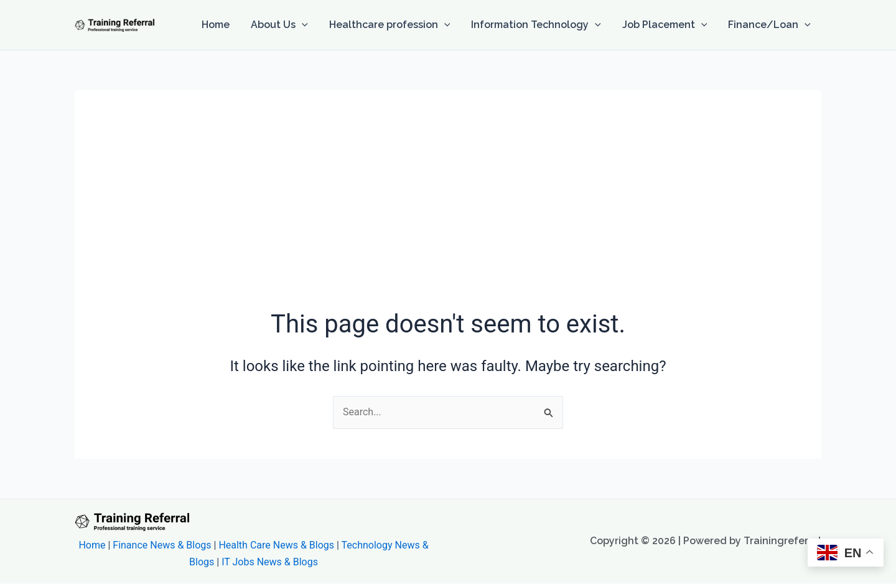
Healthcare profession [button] (394, 25)
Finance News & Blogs (162, 545)
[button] (307, 25)
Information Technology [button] (539, 25)
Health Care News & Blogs (276, 545)
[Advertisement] (448, 213)
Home (222, 25)
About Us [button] (285, 25)
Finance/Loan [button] (770, 25)
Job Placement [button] (666, 25)
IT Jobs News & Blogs (270, 562)
